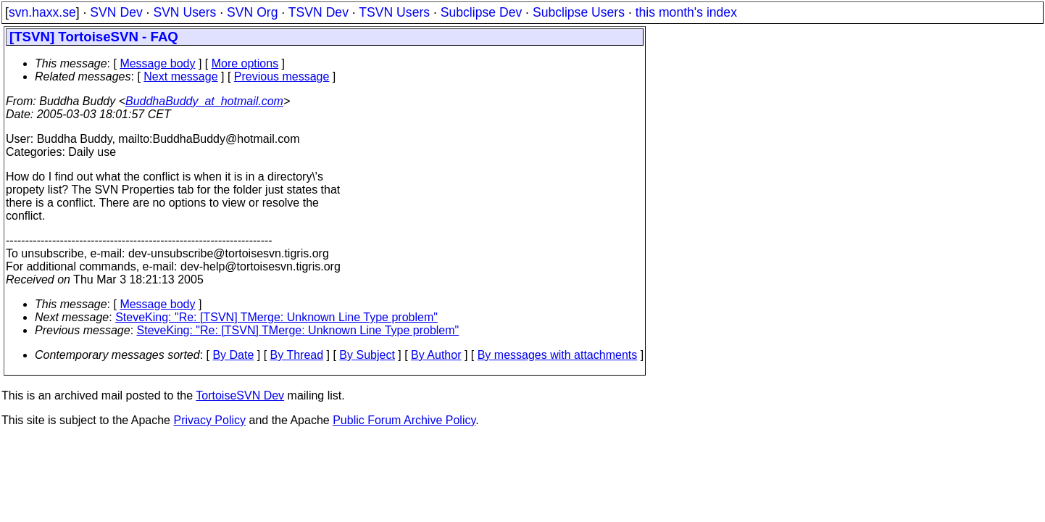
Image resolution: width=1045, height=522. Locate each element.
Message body (157, 63)
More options (245, 63)
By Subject (366, 355)
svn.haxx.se (42, 12)
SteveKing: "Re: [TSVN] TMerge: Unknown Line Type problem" (276, 317)
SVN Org (252, 12)
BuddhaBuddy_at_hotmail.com (204, 101)
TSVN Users (394, 12)
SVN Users (184, 12)
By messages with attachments (558, 355)
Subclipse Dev (481, 12)
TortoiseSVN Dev (240, 395)
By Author (436, 355)
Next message (180, 76)
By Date (233, 355)
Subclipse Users (579, 12)
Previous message (282, 76)
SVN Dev (116, 12)
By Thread (297, 355)
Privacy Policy (209, 420)
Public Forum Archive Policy (404, 420)
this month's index (686, 12)
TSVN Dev (318, 12)
